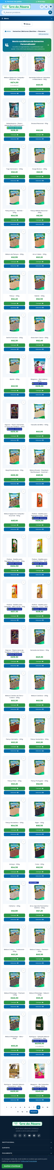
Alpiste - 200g (14, 379)
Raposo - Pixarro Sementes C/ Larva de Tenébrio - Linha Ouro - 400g (14, 426)
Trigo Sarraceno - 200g (14, 169)
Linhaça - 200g (14, 864)
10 (47, 1107)
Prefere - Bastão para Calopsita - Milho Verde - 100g (14, 606)
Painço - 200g (14, 296)
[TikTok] (39, 1135)
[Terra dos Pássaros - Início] (20, 6)
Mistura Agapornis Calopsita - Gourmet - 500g (14, 515)
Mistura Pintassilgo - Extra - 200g (14, 1037)
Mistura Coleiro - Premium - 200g (39, 950)
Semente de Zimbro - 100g (39, 650)
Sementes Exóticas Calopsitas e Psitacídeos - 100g (39, 78)
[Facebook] (25, 1135)
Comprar (14, 89)
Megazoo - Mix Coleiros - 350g (39, 380)
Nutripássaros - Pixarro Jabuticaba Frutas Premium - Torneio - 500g (14, 124)
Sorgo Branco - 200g (39, 169)
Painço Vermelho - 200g (14, 739)
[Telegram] (34, 1135)
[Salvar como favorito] (23, 55)
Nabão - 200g (39, 296)
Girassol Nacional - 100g (39, 123)
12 (22, 1112)
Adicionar (14, 93)
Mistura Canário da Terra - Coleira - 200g (14, 696)
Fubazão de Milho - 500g (39, 425)
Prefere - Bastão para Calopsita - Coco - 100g (39, 606)
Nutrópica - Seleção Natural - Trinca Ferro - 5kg (39, 1037)
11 (17, 1112)
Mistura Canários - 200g (39, 696)
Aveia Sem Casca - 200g (39, 338)
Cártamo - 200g (14, 906)
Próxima (34, 1112)
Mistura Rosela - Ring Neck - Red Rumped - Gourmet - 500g (39, 471)
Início (8, 31)
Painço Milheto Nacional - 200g (39, 212)
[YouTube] (29, 1135)
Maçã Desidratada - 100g (14, 470)
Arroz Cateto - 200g (39, 254)
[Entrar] (46, 7)
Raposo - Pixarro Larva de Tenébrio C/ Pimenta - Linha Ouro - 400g (14, 651)
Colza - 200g (39, 864)
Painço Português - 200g (39, 781)
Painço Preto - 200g (14, 781)
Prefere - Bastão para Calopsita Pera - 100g (39, 560)
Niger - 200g (39, 822)
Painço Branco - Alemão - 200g (14, 212)
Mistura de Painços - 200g (14, 254)
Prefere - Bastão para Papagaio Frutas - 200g (39, 515)
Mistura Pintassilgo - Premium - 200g (14, 994)
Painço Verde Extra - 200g (40, 739)
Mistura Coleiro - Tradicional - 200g (14, 950)
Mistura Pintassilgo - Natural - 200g (39, 994)
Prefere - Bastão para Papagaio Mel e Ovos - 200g (14, 560)
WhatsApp (40, 1)
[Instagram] (20, 1135)
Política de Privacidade (29, 1161)
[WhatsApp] (15, 1135)
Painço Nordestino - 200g (14, 822)
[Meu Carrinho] (51, 7)
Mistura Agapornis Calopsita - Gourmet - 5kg (14, 78)
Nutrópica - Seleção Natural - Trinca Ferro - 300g (14, 1085)
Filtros (27, 24)
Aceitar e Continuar (12, 1166)
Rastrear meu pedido (13, 1)
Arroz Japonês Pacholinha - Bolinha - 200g (39, 907)
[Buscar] (50, 12)
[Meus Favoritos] (42, 7)
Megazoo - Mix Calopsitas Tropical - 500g (40, 1085)
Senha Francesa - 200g (14, 338)
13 (27, 1112)
